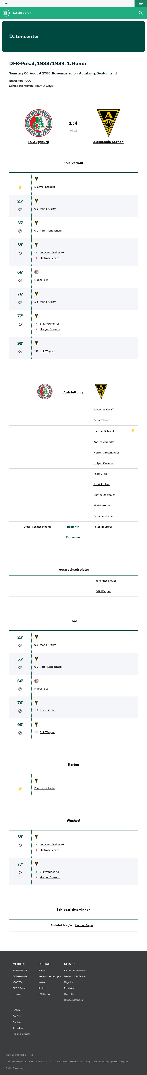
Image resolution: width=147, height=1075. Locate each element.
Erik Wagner (47, 323)
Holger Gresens (50, 329)
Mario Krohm (48, 208)
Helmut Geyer (44, 85)
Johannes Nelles (50, 252)
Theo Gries (100, 473)
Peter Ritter (100, 420)
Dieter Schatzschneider (38, 526)
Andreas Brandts (103, 442)
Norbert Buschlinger (106, 452)
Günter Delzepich (104, 495)
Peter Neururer (102, 526)
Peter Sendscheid (51, 230)
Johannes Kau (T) (104, 409)
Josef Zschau (101, 484)
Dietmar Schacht (44, 187)
